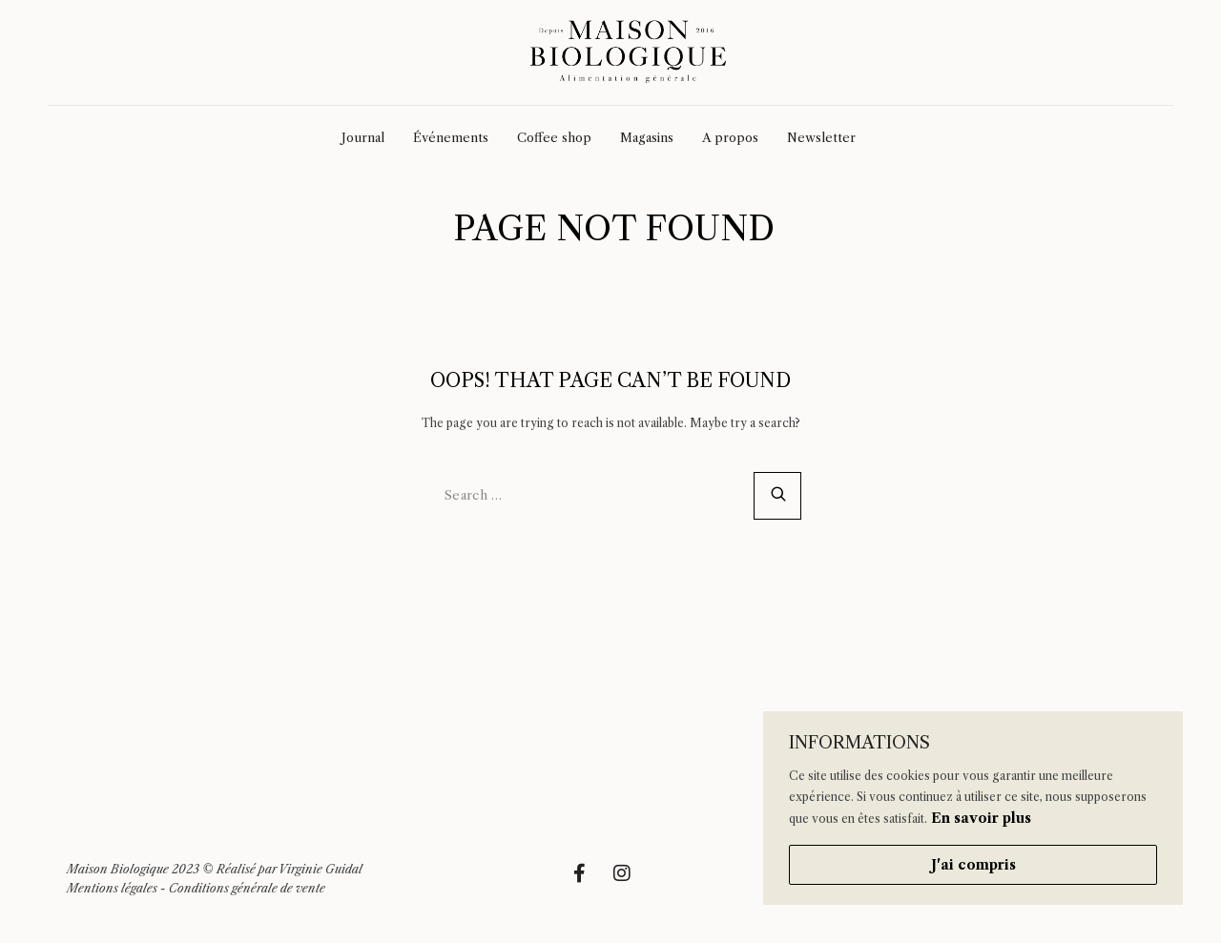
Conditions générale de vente (247, 888)
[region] (973, 808)
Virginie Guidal (320, 869)
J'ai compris (973, 864)
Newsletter (821, 137)
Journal (362, 137)
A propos (730, 137)
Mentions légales (112, 888)
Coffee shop (554, 137)
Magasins (646, 137)
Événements (450, 137)
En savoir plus (981, 818)
